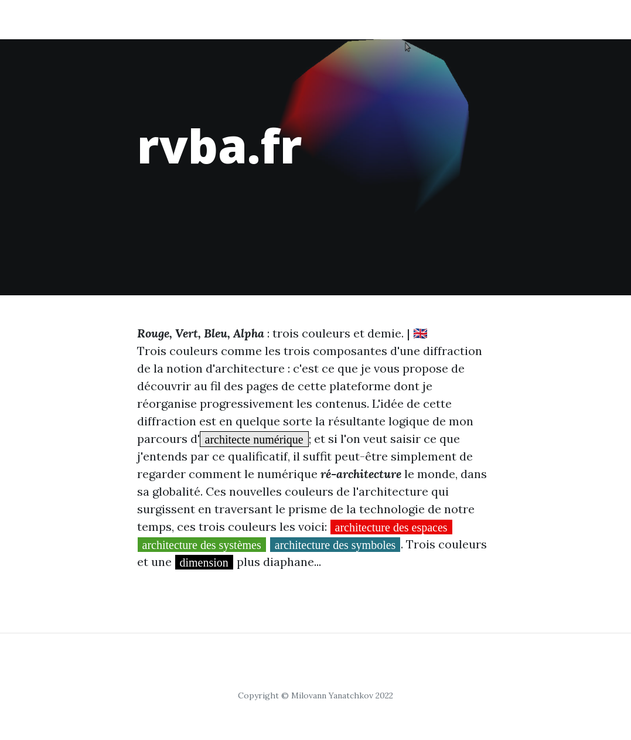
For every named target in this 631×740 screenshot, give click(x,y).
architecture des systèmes (201, 544)
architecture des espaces (391, 526)
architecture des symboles (335, 544)
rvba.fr (76, 19)
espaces (200, 19)
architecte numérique (254, 438)
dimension (204, 561)
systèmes (317, 19)
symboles (437, 19)
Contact (556, 19)
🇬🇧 (420, 333)
